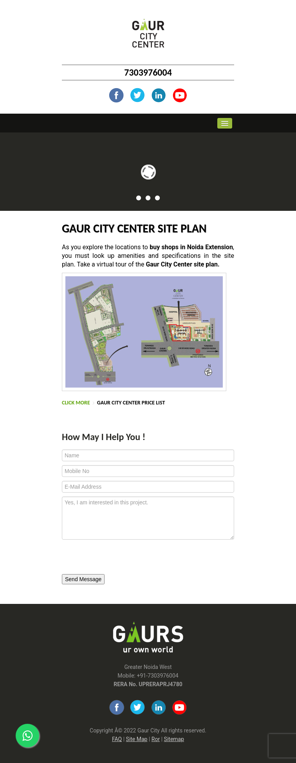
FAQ (117, 739)
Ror (156, 739)
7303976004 (148, 72)
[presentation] (115, 557)
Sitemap (174, 739)
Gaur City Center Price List (131, 402)
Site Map (137, 739)
